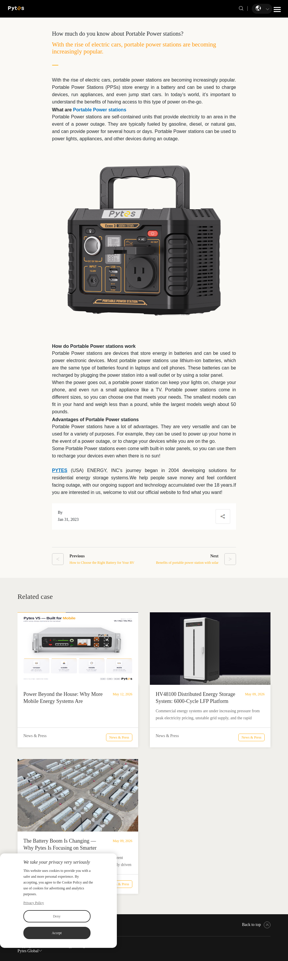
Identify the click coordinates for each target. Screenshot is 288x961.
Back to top (256, 924)
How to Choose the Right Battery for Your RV (102, 563)
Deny (56, 916)
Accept (57, 933)
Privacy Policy (33, 903)
